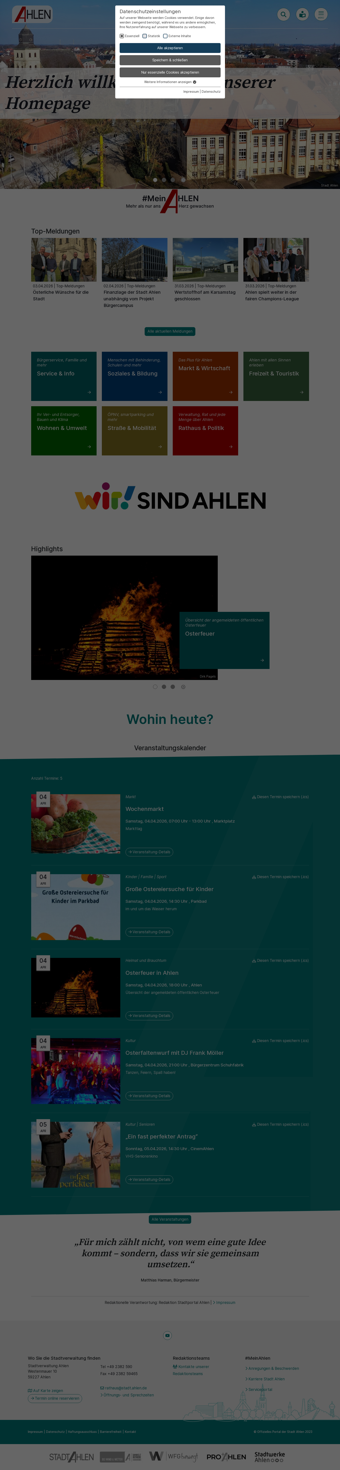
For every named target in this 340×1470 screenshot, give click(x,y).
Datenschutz (211, 91)
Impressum (191, 91)
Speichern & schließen (170, 60)
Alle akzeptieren (170, 48)
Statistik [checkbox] (154, 36)
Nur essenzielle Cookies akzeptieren (170, 72)
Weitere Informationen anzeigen (170, 82)
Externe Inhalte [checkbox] (180, 36)
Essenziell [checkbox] (132, 36)
